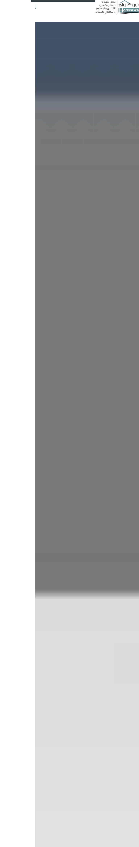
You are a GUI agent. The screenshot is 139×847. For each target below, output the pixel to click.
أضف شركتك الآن (128, 22)
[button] (5, 5)
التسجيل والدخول (123, 5)
